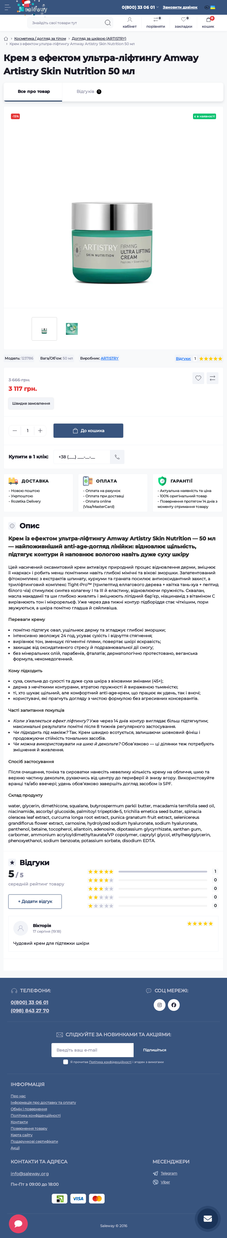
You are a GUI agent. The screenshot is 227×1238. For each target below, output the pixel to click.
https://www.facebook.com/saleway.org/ (173, 1005)
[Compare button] (212, 378)
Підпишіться (154, 1050)
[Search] (108, 22)
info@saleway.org (30, 1173)
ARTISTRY (110, 358)
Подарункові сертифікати (34, 1141)
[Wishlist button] (198, 378)
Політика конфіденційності (110, 1062)
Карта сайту (22, 1135)
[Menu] (8, 7)
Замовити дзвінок (180, 7)
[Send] (117, 457)
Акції (15, 1148)
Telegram (169, 1173)
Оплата (106, 481)
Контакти (19, 1122)
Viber (165, 1182)
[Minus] (15, 431)
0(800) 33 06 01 (29, 1002)
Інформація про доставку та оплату (43, 1102)
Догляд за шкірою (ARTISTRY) (99, 38)
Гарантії (182, 481)
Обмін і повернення (29, 1109)
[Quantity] (27, 431)
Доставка (35, 481)
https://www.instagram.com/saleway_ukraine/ (160, 1005)
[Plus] (40, 431)
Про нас (18, 1096)
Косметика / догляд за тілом (40, 38)
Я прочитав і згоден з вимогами (117, 1062)
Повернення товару (29, 1128)
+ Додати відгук (35, 901)
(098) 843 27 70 (30, 1011)
